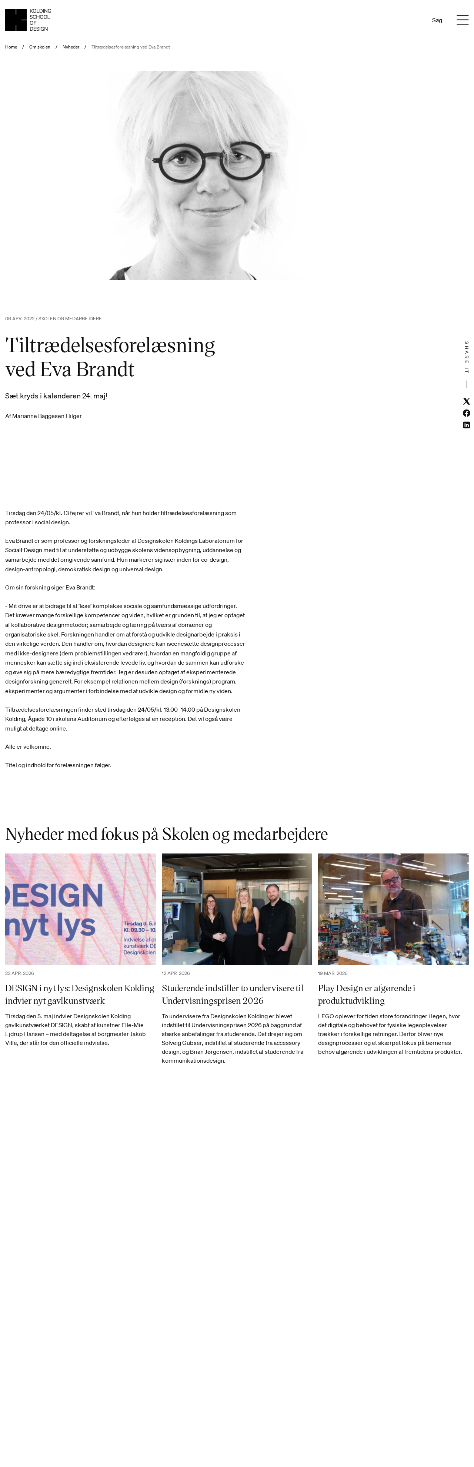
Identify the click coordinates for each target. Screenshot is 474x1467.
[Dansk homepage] (28, 20)
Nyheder (71, 47)
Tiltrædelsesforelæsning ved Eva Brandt (130, 47)
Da (403, 20)
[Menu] (463, 20)
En (413, 20)
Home (11, 47)
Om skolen (39, 47)
